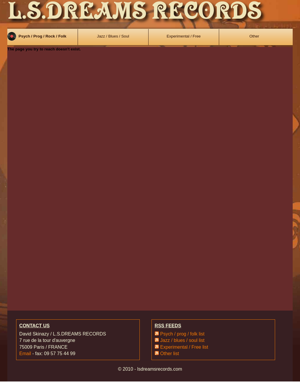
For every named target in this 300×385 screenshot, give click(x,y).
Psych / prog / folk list (182, 333)
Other (254, 36)
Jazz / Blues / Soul (113, 36)
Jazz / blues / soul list (182, 340)
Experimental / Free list (184, 347)
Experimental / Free (184, 36)
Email (25, 353)
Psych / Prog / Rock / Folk (42, 36)
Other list (169, 353)
